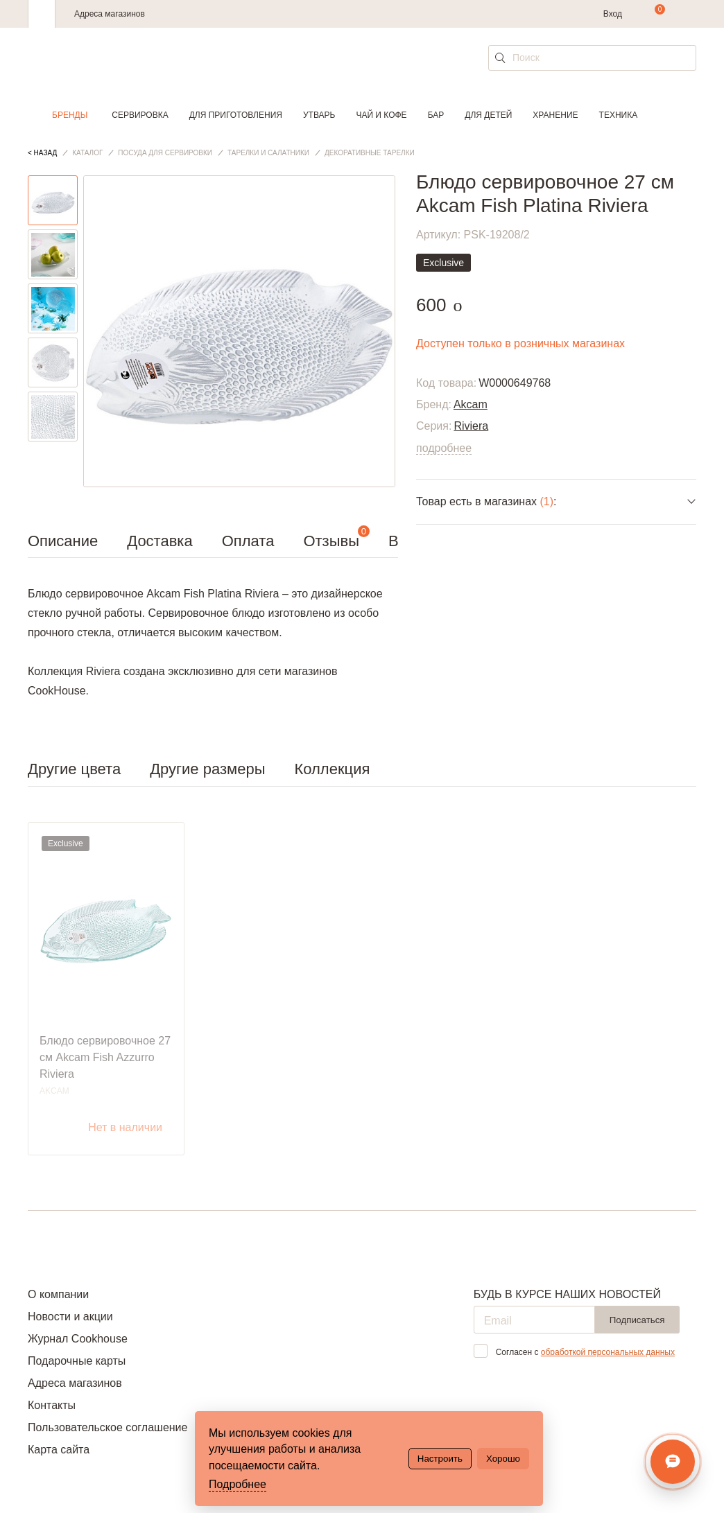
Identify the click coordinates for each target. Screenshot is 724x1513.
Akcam (471, 404)
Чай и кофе (381, 115)
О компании (58, 1294)
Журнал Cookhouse (78, 1339)
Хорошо (503, 1458)
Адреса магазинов (109, 14)
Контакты (52, 1405)
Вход (612, 14)
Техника (618, 115)
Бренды (69, 115)
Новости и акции (70, 1316)
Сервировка (140, 115)
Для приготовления (235, 115)
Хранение (555, 115)
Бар (436, 115)
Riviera (471, 426)
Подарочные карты (77, 1361)
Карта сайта (58, 1449)
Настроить (440, 1458)
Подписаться (637, 1320)
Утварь (319, 115)
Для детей (488, 115)
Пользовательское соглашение (107, 1427)
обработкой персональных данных (608, 1352)
